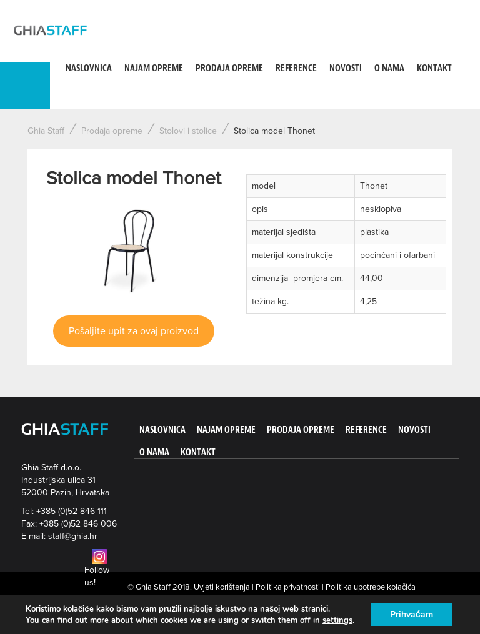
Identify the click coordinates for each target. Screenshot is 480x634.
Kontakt (434, 68)
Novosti (345, 68)
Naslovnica (89, 68)
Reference (296, 68)
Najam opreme (153, 68)
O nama (389, 68)
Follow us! (96, 570)
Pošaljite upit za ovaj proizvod (134, 331)
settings (337, 620)
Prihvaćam (411, 614)
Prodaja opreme (229, 68)
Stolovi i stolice (188, 131)
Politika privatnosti (288, 587)
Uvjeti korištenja (222, 587)
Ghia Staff (46, 131)
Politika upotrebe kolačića (371, 587)
